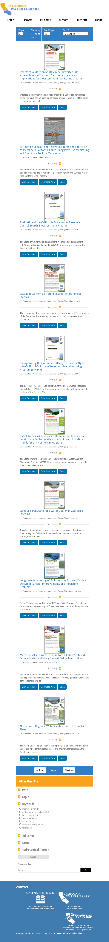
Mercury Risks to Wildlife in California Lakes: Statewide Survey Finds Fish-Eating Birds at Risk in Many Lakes (53, 656)
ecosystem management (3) (32, 824)
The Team (82, 20)
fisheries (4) (25, 828)
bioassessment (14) (28, 815)
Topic (25, 797)
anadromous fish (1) (29, 809)
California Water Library (20, 9)
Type (24, 790)
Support (64, 20)
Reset (33, 857)
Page (21, 32)
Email (62, 107)
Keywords (27, 803)
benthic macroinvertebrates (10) (34, 812)
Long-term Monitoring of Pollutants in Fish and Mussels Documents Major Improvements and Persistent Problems (53, 583)
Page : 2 (54, 770)
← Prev (40, 770)
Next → (69, 770)
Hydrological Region (35, 849)
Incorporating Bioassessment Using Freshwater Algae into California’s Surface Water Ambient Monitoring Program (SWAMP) (52, 366)
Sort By (76, 32)
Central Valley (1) (28, 818)
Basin (25, 842)
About (98, 20)
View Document (29, 107)
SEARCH (11, 20)
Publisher (27, 835)
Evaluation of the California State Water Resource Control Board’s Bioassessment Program (50, 224)
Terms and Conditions (75, 933)
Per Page (49, 32)
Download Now (48, 107)
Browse (27, 20)
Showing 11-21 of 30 (35, 34)
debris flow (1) (26, 821)
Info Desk (45, 20)
